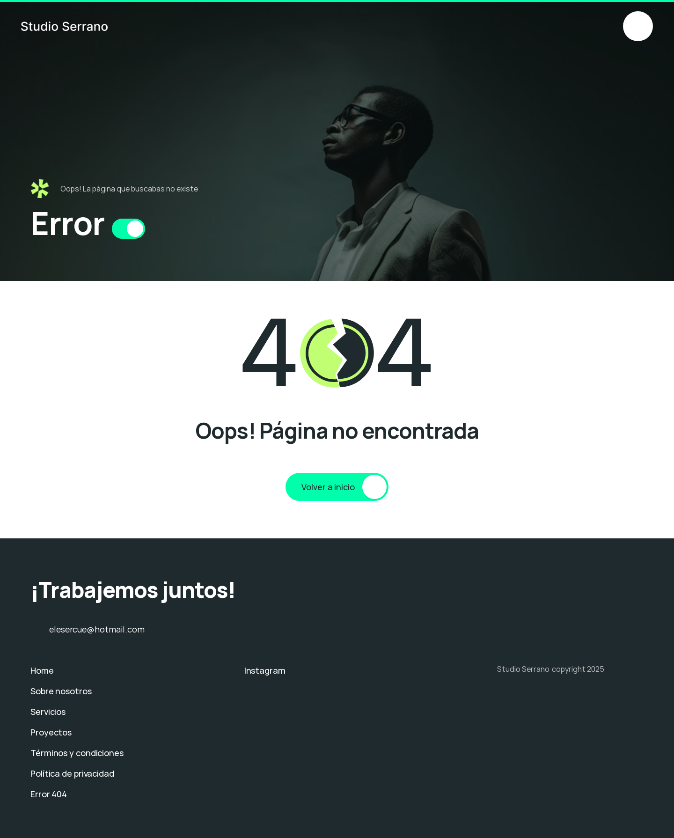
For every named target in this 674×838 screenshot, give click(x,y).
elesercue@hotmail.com (97, 629)
